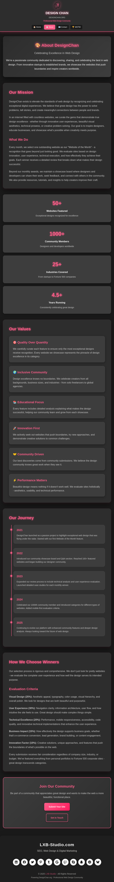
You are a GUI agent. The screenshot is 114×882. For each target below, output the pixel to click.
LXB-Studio (50, 874)
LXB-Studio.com (57, 844)
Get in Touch (57, 818)
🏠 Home (37, 27)
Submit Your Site (57, 807)
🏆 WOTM (76, 27)
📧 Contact (62, 27)
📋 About (49, 27)
